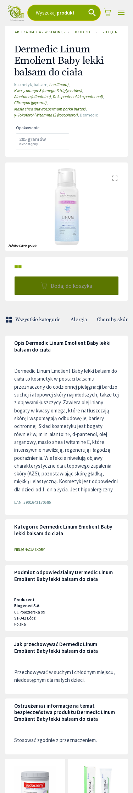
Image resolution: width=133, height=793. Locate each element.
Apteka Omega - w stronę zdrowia (38, 32)
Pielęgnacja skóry (29, 549)
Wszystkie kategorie (33, 319)
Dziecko (82, 32)
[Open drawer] (121, 13)
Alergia (78, 319)
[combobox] (64, 13)
